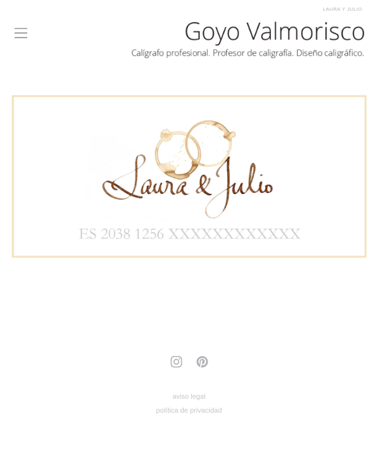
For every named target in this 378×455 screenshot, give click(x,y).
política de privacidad (189, 410)
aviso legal (188, 396)
